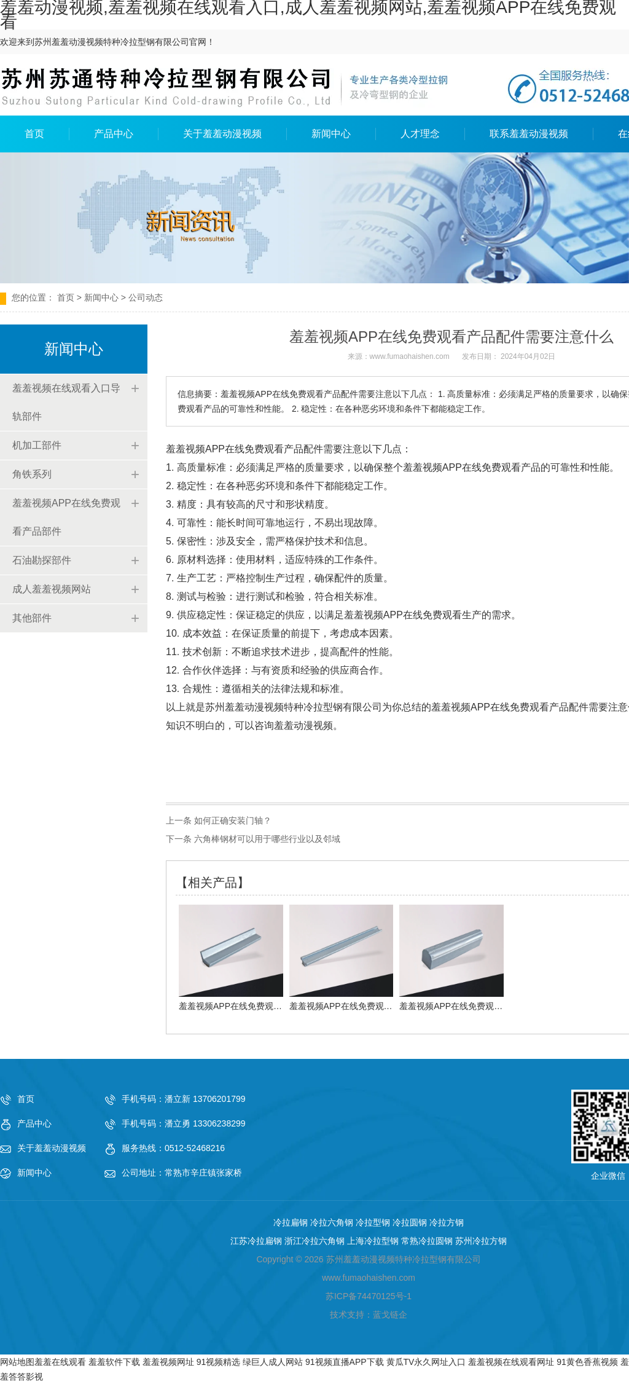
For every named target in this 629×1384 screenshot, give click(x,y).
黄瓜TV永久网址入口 (426, 1362)
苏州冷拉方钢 (481, 1241)
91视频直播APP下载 (344, 1362)
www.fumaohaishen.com (410, 356)
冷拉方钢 (446, 1222)
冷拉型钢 (373, 1222)
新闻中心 (331, 133)
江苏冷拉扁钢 (256, 1241)
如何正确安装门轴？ (232, 820)
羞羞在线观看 (60, 1362)
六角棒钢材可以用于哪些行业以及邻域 (266, 839)
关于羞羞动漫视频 (222, 133)
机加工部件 (36, 445)
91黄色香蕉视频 (587, 1362)
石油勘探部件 (41, 560)
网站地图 (17, 1362)
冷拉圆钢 (410, 1222)
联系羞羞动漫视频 (529, 133)
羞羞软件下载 (114, 1362)
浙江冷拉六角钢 (314, 1241)
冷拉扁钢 (290, 1222)
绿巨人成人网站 (273, 1362)
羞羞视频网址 (168, 1362)
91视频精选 (219, 1362)
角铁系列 (32, 474)
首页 (34, 133)
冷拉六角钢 (331, 1222)
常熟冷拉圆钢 (427, 1241)
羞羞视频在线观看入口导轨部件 (66, 402)
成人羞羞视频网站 (51, 589)
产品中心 (113, 133)
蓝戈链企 (390, 1314)
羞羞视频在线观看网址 (511, 1362)
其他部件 (32, 618)
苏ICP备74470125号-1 (369, 1296)
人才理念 (420, 133)
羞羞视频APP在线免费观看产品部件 (66, 517)
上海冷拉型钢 (373, 1241)
